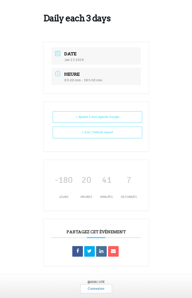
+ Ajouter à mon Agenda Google (97, 117)
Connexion (96, 288)
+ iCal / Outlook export (97, 132)
